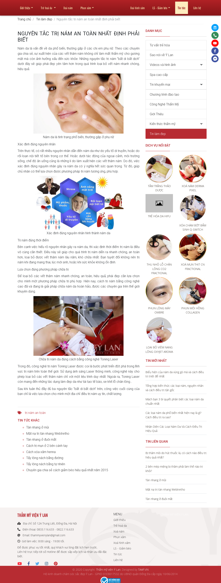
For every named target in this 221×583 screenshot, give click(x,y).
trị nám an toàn (35, 413)
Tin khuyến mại (160, 84)
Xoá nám (68, 6)
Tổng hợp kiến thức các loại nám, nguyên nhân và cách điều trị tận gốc (174, 388)
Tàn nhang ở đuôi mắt (41, 439)
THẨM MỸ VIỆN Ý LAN (175, 514)
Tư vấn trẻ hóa (160, 45)
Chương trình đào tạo (164, 94)
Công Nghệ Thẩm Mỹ (164, 104)
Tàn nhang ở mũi (37, 427)
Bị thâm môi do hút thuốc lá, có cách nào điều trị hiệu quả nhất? (176, 455)
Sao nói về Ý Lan (161, 55)
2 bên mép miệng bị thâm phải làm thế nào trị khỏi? (174, 469)
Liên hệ (197, 6)
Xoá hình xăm (137, 6)
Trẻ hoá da (47, 6)
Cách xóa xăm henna (41, 452)
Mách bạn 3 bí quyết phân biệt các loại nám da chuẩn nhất (175, 401)
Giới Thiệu (156, 114)
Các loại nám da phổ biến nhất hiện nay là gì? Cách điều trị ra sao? (173, 415)
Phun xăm (85, 6)
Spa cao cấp (159, 75)
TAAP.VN (143, 569)
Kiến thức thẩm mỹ (163, 124)
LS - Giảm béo (159, 6)
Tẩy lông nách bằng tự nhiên (45, 464)
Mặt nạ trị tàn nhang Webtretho (47, 433)
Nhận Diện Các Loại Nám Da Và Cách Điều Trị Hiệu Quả (174, 429)
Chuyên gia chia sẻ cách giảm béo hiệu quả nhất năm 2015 (67, 470)
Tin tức (181, 6)
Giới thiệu (25, 6)
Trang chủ (24, 19)
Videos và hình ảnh (163, 65)
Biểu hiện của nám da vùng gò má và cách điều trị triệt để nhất (175, 374)
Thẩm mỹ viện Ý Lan (108, 569)
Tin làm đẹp (44, 19)
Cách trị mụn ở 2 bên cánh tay (47, 446)
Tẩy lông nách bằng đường (44, 458)
